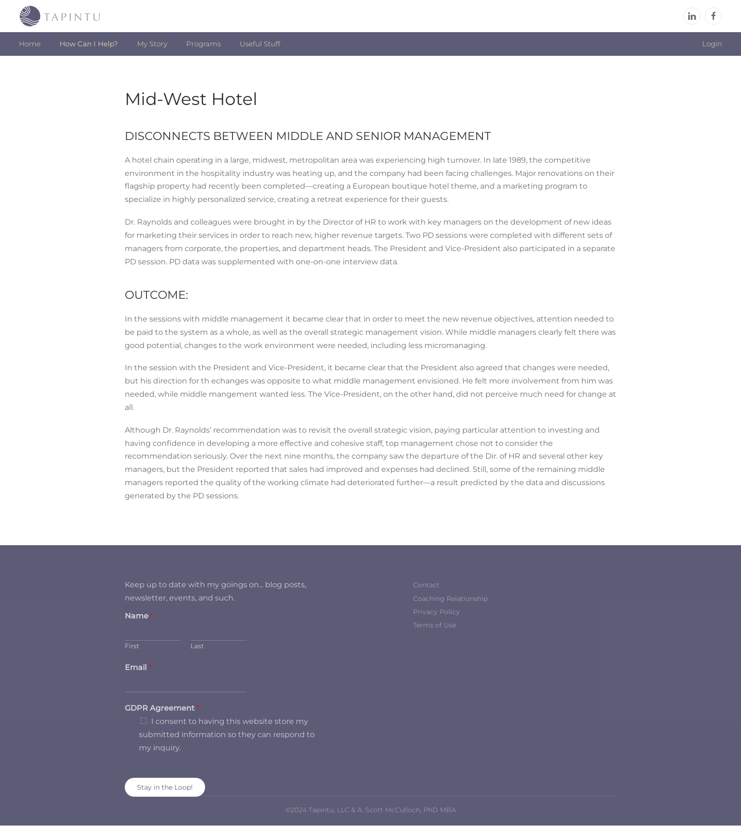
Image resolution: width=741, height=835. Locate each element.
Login (712, 43)
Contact (426, 585)
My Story (152, 43)
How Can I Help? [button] (89, 43)
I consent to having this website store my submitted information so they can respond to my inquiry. (227, 734)
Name (139, 615)
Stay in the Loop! (165, 787)
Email (138, 667)
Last (197, 646)
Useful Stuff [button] (260, 43)
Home (30, 43)
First (132, 646)
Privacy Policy (436, 612)
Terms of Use (434, 625)
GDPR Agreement (162, 708)
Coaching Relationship (450, 598)
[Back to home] (60, 16)
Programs (203, 43)
